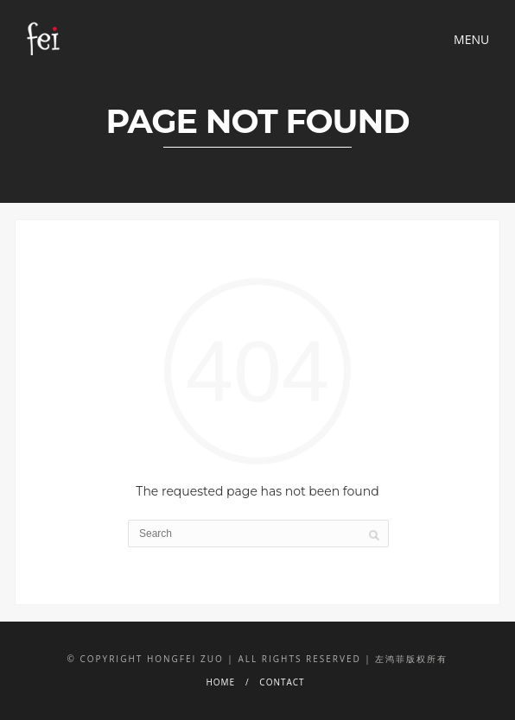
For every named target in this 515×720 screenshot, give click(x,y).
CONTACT (281, 682)
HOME (220, 682)
